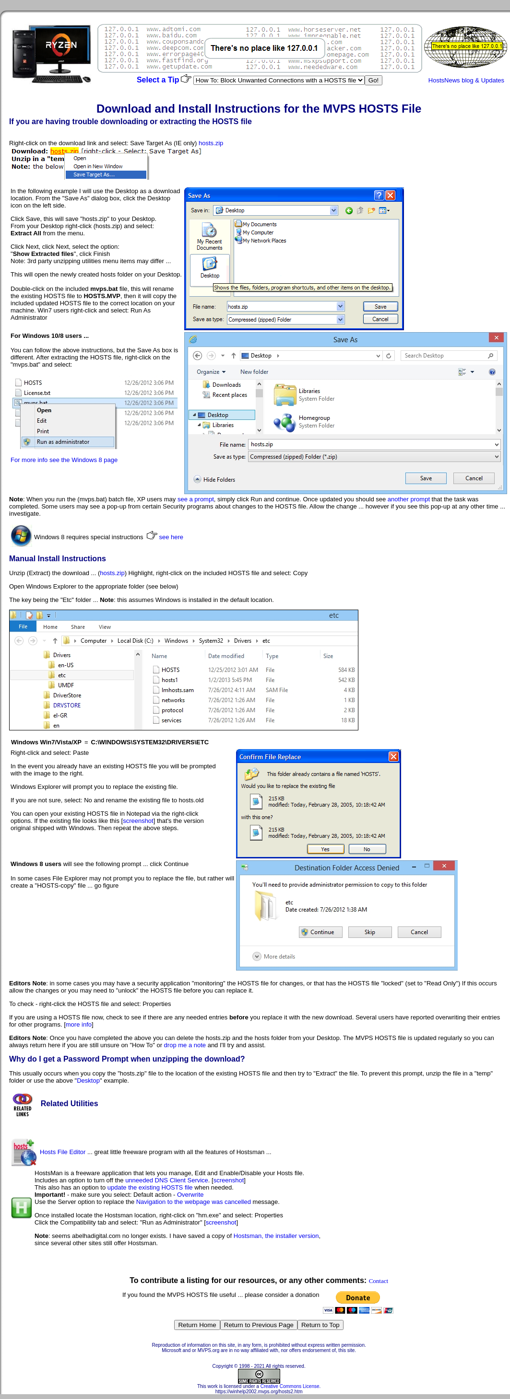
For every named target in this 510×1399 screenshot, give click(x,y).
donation (308, 1294)
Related (55, 1103)
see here (171, 537)
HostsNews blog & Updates (466, 80)
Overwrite (190, 1194)
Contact (378, 1280)
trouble (85, 121)
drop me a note (185, 1045)
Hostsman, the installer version (276, 1235)
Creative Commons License (290, 1386)
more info (79, 1024)
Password (81, 1059)
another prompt (409, 499)
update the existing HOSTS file (150, 1187)
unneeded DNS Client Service (166, 1180)
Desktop (88, 1080)
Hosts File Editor (62, 1152)
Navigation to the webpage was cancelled (193, 1201)
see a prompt (196, 499)
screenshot (138, 820)
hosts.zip (211, 143)
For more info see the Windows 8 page (64, 459)
